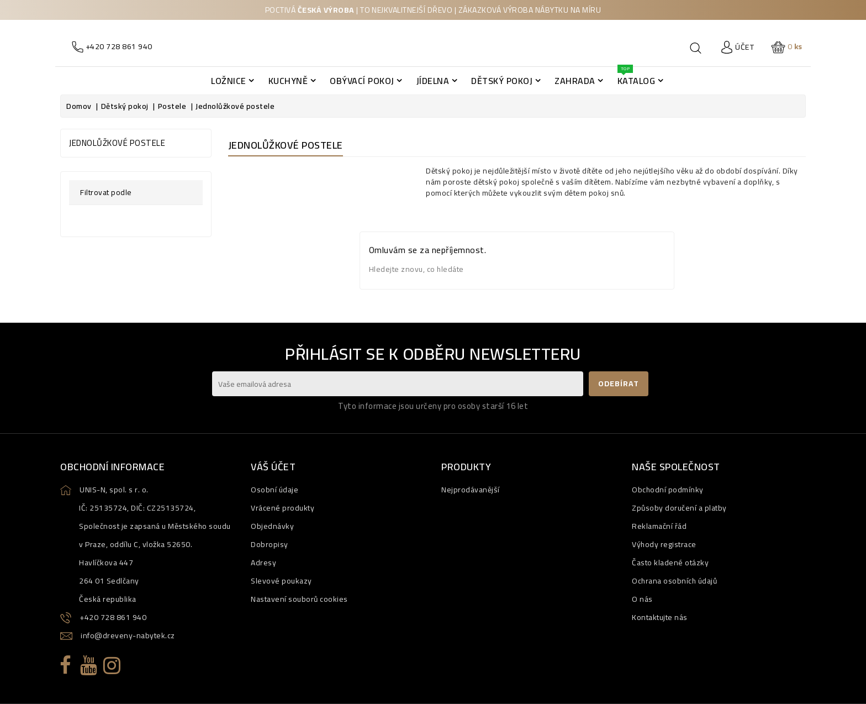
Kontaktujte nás (660, 617)
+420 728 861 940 (113, 617)
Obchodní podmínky (668, 489)
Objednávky (272, 526)
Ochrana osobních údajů (674, 581)
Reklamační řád (659, 526)
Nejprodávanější (470, 489)
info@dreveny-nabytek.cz (128, 635)
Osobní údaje (274, 489)
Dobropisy (269, 544)
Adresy (263, 562)
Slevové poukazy (281, 581)
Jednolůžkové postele (117, 143)
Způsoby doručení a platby (679, 508)
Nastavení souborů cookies (299, 599)
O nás (642, 599)
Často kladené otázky (670, 562)
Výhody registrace (664, 544)
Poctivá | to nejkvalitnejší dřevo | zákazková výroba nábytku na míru (433, 10)
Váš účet (273, 467)
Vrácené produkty (282, 508)
